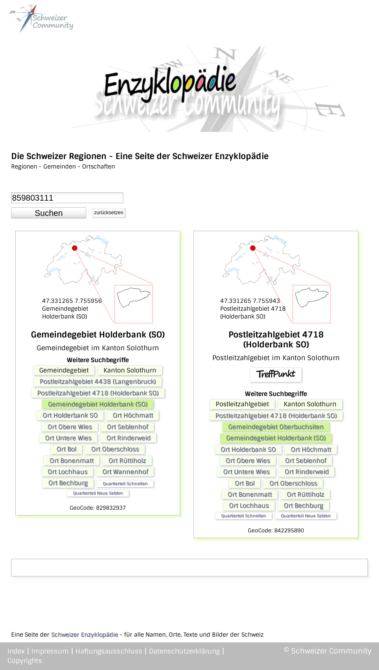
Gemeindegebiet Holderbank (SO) (98, 404)
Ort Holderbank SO (70, 415)
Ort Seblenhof (127, 427)
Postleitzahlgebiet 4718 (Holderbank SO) (98, 393)
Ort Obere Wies (69, 427)
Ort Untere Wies (68, 438)
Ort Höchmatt (133, 415)
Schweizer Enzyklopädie (84, 634)
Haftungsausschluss (108, 651)
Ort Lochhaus (67, 472)
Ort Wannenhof (125, 472)
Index (16, 651)
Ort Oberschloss (115, 449)
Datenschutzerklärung (184, 651)
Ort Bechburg (68, 483)
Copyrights (24, 660)
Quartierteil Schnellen (125, 483)
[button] (49, 213)
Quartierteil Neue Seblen (98, 493)
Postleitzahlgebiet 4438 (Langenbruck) (98, 381)
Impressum (50, 651)
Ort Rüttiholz (127, 461)
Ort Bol (66, 449)
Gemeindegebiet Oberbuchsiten (276, 427)
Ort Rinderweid (128, 438)
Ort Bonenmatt (71, 461)
